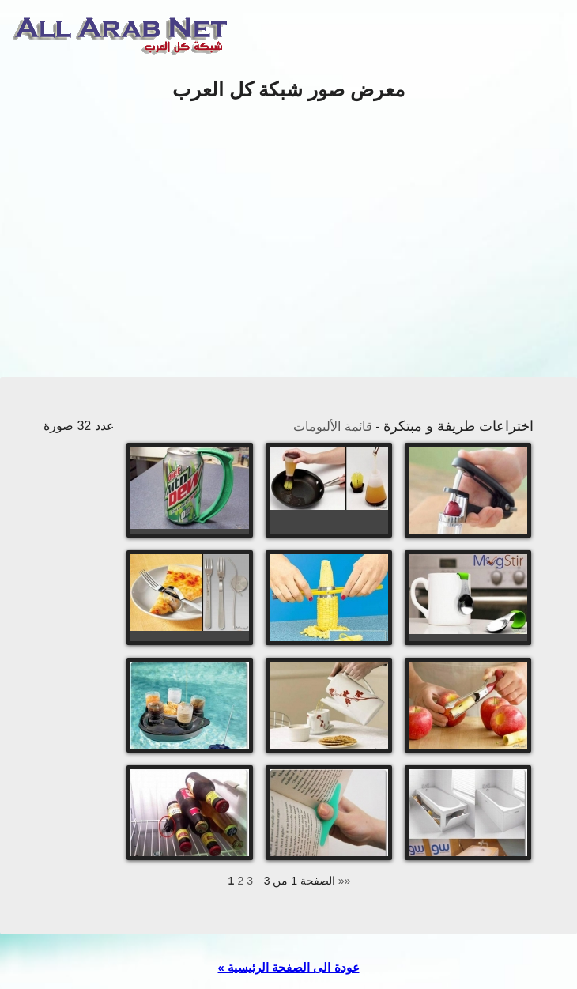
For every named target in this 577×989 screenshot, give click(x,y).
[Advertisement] (288, 240)
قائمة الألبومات (332, 426)
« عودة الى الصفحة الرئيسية (288, 967)
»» (344, 880)
